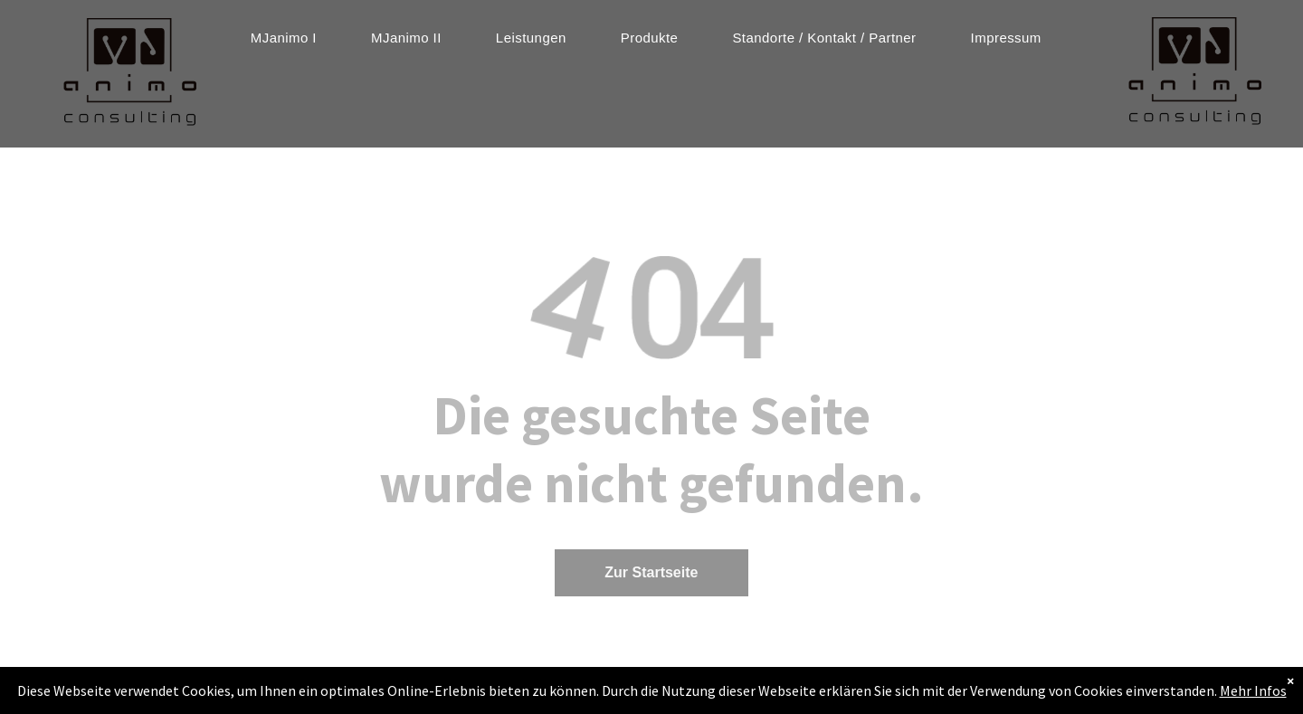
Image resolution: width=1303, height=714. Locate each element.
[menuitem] (284, 37)
